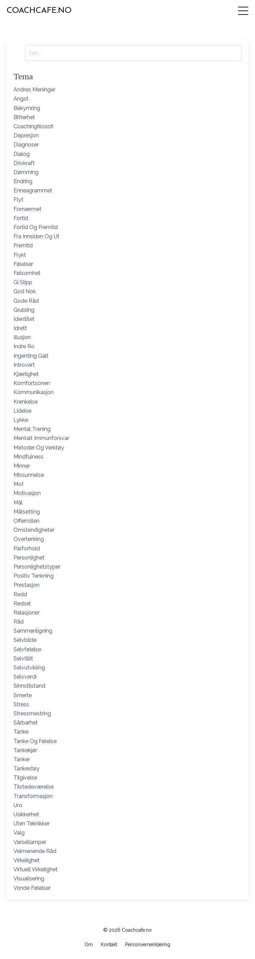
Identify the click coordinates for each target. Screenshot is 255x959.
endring (22, 181)
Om (89, 944)
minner (21, 466)
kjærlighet (26, 374)
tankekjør (25, 750)
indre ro (23, 346)
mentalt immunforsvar (41, 438)
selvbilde (24, 640)
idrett (20, 328)
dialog (21, 154)
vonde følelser (32, 888)
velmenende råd (34, 851)
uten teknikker (31, 823)
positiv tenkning (33, 576)
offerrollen (26, 521)
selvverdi (24, 677)
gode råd (26, 301)
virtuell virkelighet (35, 869)
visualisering (28, 878)
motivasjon (27, 493)
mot (18, 484)
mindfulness (28, 457)
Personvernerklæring (147, 944)
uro (17, 805)
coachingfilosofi (33, 126)
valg (19, 832)
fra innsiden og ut (36, 236)
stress (21, 704)
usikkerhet (26, 814)
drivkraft (24, 163)
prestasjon (26, 585)
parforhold (26, 548)
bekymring (26, 108)
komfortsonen (31, 383)
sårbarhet (25, 722)
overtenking (28, 539)
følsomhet (26, 273)
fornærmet (27, 209)
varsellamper (29, 842)
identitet (23, 319)
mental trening (32, 429)
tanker (21, 759)
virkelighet (26, 860)
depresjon (26, 135)
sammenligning (32, 631)
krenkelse (25, 402)
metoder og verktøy (38, 447)
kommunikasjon (33, 392)
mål (18, 502)
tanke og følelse (35, 741)
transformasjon (33, 796)
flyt (18, 199)
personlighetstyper (36, 567)
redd (20, 594)
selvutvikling (29, 667)
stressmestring (32, 713)
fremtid (23, 245)
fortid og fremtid (35, 227)
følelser (23, 264)
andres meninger (34, 89)
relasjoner (26, 612)
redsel (22, 603)
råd (18, 622)
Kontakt (109, 944)
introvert (24, 365)
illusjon (22, 337)
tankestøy (26, 768)
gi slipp (22, 282)
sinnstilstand (29, 686)
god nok (24, 291)
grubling (23, 310)
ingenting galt (31, 356)
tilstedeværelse (33, 787)
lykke (20, 420)
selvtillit (23, 658)
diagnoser (26, 144)
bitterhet (24, 117)
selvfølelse (27, 649)
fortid (20, 218)
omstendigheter (33, 530)
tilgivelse (25, 777)
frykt (19, 255)
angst (20, 98)
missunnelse (28, 475)
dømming (25, 172)
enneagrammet (32, 190)
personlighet (29, 557)
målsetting (26, 512)
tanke (20, 732)
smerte (22, 695)
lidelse (22, 411)
